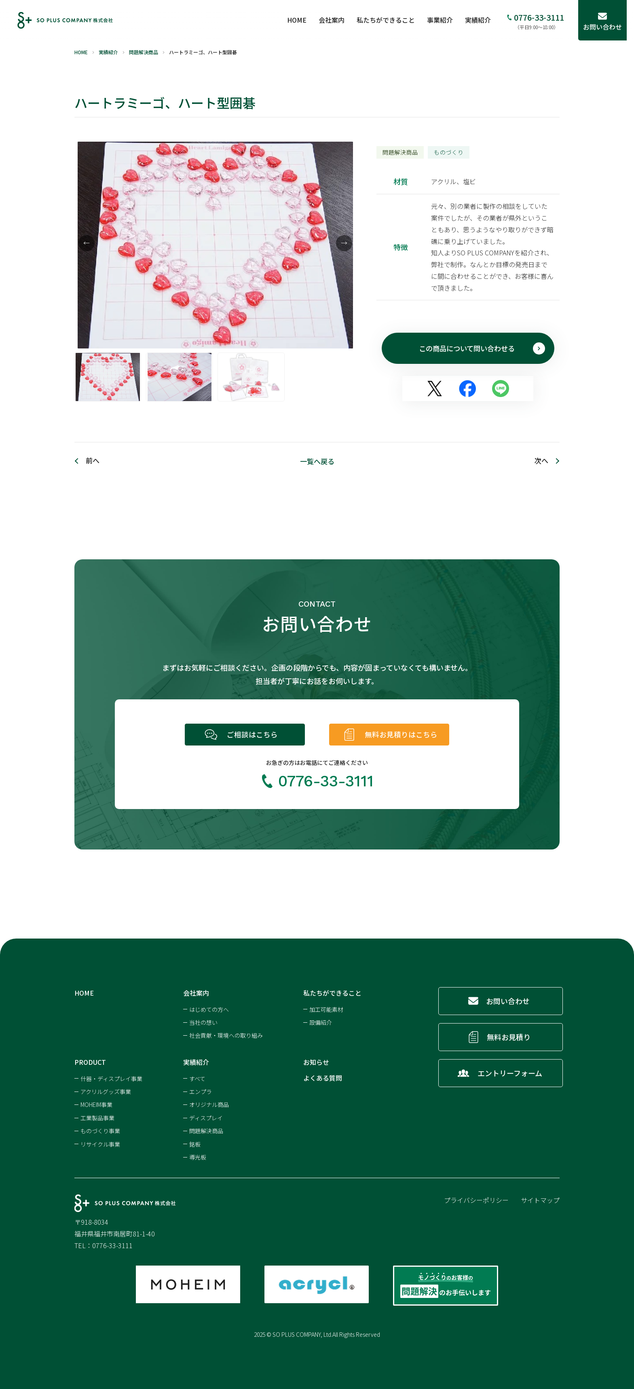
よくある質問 (322, 1076)
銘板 (195, 1143)
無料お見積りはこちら (404, 734)
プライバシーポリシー (476, 1199)
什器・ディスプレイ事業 (111, 1077)
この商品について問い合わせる (480, 348)
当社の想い (203, 1021)
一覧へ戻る (317, 461)
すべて (197, 1077)
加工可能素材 (326, 1008)
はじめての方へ (209, 1008)
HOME (304, 20)
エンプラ (200, 1090)
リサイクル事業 (100, 1143)
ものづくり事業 (100, 1130)
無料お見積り (509, 1035)
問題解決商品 (206, 1130)
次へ (541, 461)
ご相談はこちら (251, 734)
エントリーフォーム (509, 1071)
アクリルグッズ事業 (105, 1090)
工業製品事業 (97, 1117)
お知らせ (316, 1061)
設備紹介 (320, 1021)
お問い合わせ (508, 999)
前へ (93, 461)
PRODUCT (90, 1061)
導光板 (197, 1156)
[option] (215, 245)
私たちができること (393, 20)
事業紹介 (447, 20)
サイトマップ (540, 1199)
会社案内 (339, 20)
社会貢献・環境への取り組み (226, 1034)
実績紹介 (485, 20)
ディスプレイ (206, 1117)
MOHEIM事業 (96, 1103)
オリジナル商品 (209, 1103)
